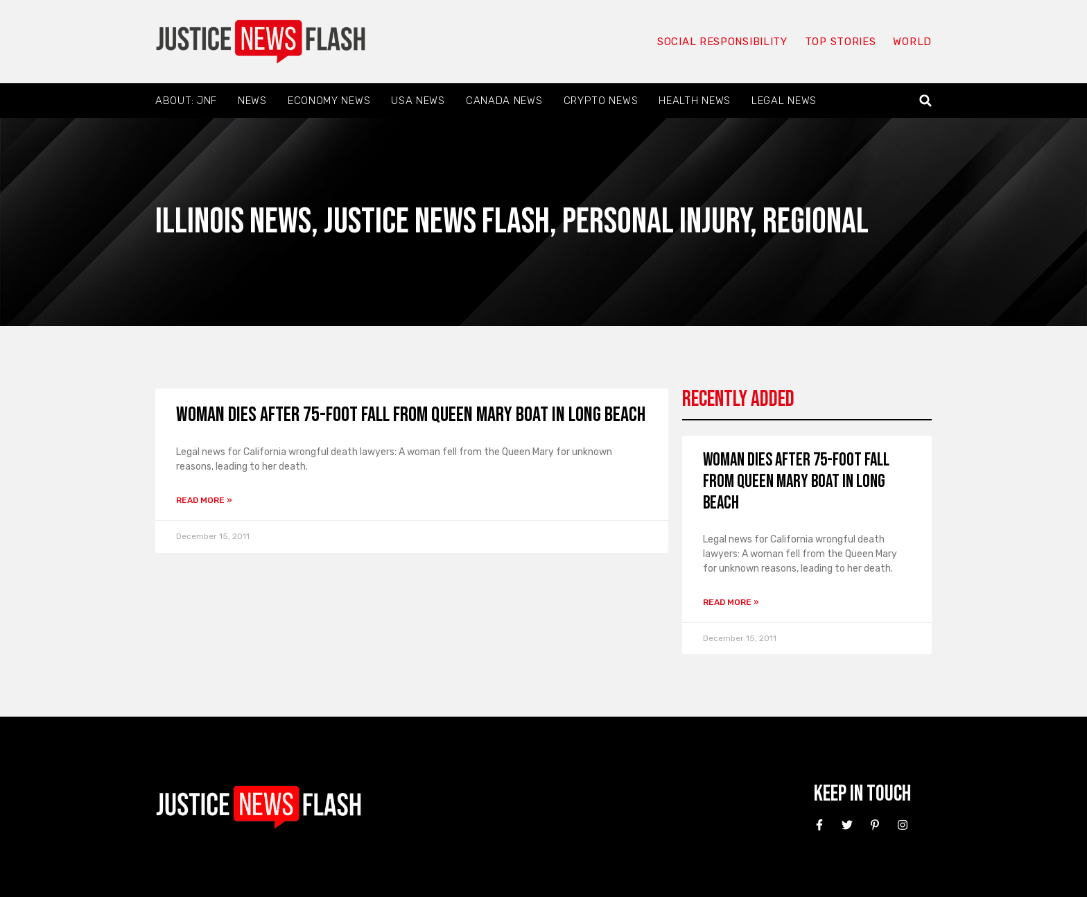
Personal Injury (656, 222)
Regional (816, 222)
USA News (418, 100)
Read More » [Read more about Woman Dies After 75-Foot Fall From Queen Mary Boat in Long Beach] (204, 500)
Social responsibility (722, 41)
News (252, 100)
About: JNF (186, 100)
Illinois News (233, 222)
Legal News (784, 100)
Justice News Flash (437, 222)
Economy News (329, 100)
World (912, 41)
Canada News (504, 100)
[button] (926, 101)
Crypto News (601, 100)
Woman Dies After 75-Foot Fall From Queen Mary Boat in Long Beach (410, 414)
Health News (695, 100)
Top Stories (840, 41)
